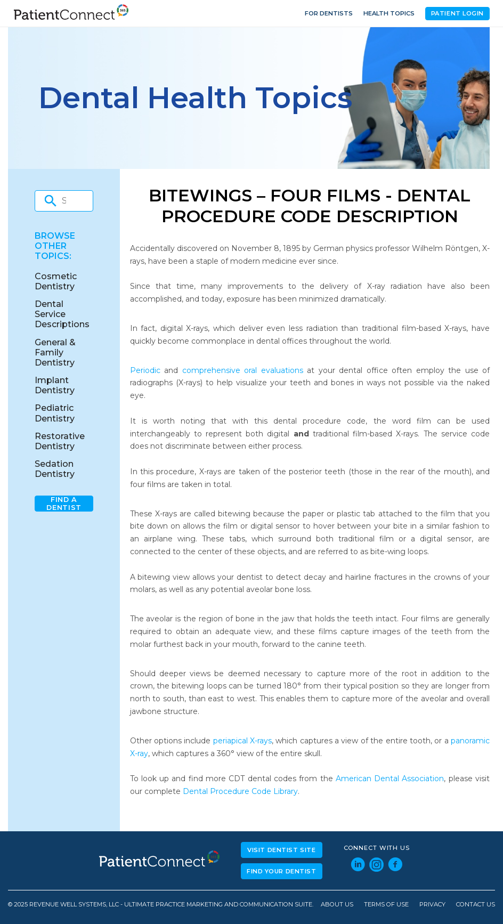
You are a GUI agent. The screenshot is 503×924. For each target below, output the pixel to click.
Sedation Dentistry (55, 469)
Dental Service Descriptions (62, 314)
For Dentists (329, 13)
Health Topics (389, 13)
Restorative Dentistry (60, 441)
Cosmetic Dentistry (56, 281)
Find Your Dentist (282, 871)
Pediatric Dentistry (55, 413)
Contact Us (475, 904)
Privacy (432, 904)
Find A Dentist (63, 504)
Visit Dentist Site (281, 850)
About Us (337, 904)
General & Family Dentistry (55, 352)
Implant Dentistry (55, 385)
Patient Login (457, 13)
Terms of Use (386, 904)
